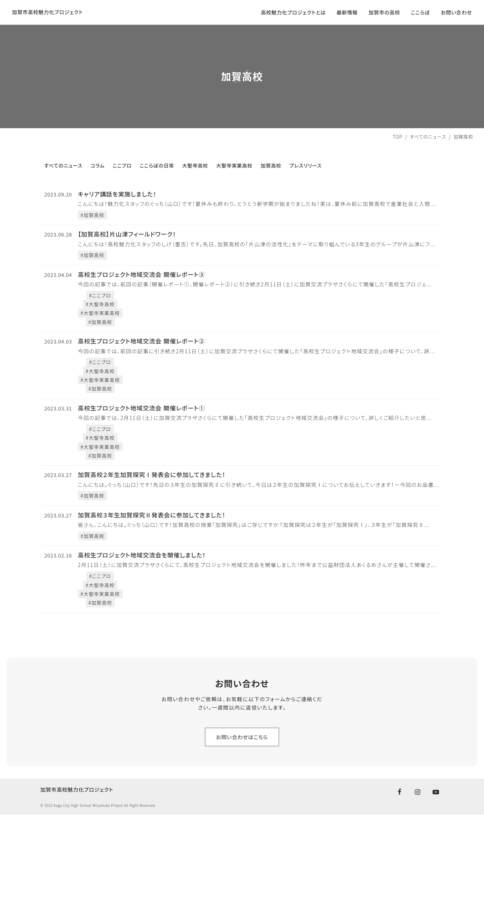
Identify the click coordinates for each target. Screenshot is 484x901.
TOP (397, 149)
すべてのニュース (428, 149)
